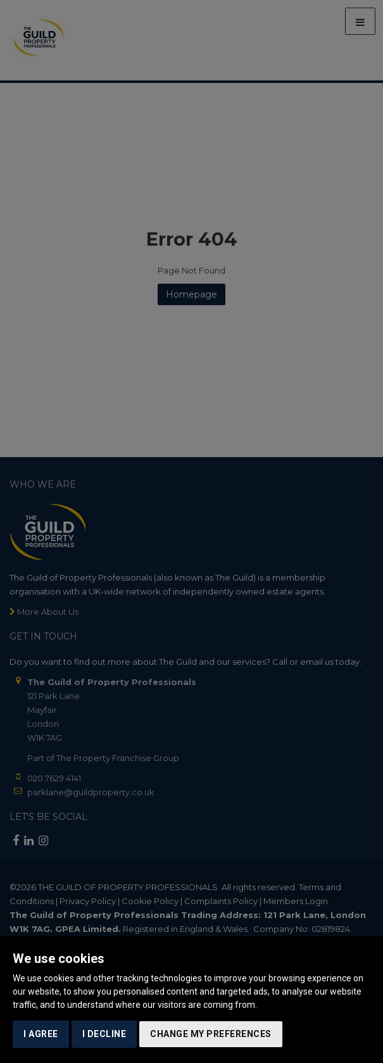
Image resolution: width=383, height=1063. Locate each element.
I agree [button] (40, 1034)
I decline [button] (104, 1034)
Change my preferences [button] (211, 1034)
